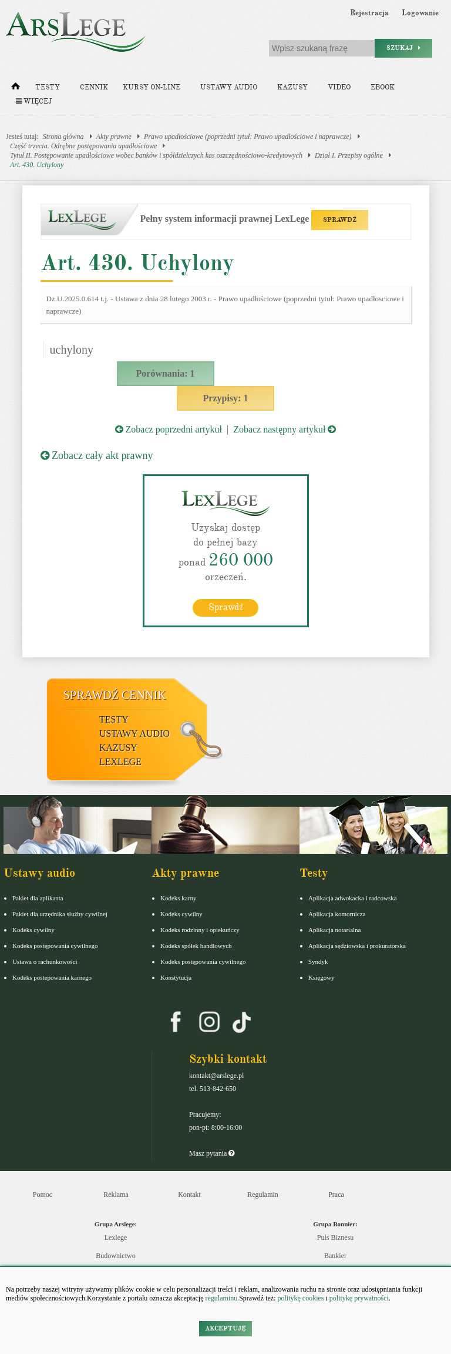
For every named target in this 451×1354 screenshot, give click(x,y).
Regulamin (262, 1194)
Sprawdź (225, 607)
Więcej (34, 101)
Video (339, 87)
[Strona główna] (15, 89)
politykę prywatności (359, 1298)
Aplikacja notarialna (334, 929)
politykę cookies (300, 1298)
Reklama (116, 1194)
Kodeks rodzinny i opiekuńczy (200, 929)
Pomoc (42, 1194)
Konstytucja (175, 977)
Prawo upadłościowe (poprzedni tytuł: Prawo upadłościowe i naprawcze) (248, 136)
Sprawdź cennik (114, 694)
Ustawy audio (228, 87)
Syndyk (318, 961)
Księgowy (321, 977)
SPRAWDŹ (339, 220)
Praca (336, 1194)
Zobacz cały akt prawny (97, 455)
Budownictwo (115, 1256)
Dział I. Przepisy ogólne (349, 155)
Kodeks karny (178, 897)
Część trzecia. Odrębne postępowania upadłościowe (83, 146)
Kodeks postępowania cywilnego (54, 945)
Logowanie (420, 13)
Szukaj (403, 48)
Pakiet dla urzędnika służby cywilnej (59, 913)
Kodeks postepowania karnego (52, 977)
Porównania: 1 (165, 373)
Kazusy (292, 87)
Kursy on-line (151, 87)
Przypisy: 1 (225, 398)
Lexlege (116, 1237)
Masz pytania (211, 1153)
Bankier (335, 1256)
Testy (47, 87)
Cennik (94, 87)
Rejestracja (369, 13)
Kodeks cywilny (33, 929)
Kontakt (189, 1194)
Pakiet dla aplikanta (37, 897)
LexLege (120, 762)
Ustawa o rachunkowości (45, 961)
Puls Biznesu (335, 1237)
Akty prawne (114, 136)
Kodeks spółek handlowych (196, 945)
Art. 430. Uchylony (36, 165)
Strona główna (63, 136)
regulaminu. (222, 1298)
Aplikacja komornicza (336, 913)
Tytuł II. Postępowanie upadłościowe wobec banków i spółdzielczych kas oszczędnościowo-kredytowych (156, 155)
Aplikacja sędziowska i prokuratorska (357, 945)
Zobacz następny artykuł (284, 429)
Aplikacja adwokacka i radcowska (352, 897)
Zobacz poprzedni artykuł (168, 429)
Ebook (383, 87)
